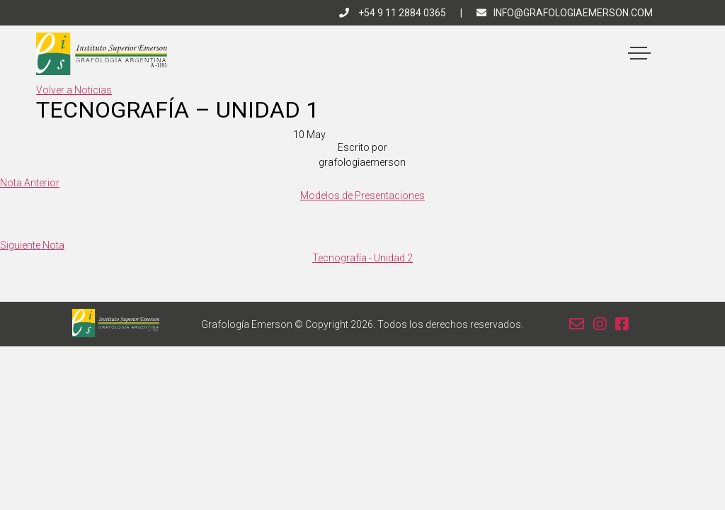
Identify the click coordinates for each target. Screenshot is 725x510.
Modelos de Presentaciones (362, 195)
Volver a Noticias (74, 90)
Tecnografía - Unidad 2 (362, 258)
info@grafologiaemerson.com (564, 12)
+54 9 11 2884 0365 (392, 12)
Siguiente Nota (32, 245)
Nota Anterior (29, 182)
